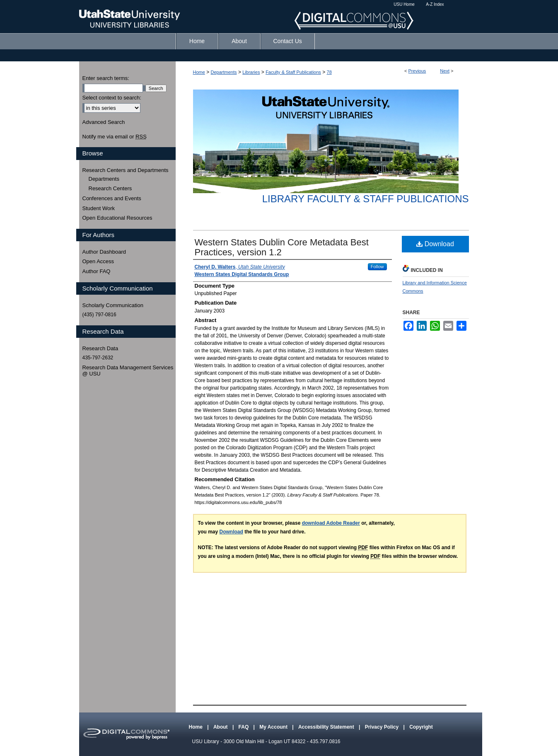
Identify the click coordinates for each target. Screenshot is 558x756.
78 (329, 72)
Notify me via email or (114, 136)
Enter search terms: (105, 78)
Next (444, 70)
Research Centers (110, 188)
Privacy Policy (382, 727)
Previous (417, 70)
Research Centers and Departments (125, 170)
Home (199, 72)
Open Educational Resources (117, 218)
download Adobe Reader (331, 523)
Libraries (251, 72)
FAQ (244, 727)
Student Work (98, 208)
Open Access (98, 261)
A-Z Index (435, 4)
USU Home (404, 4)
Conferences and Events (111, 198)
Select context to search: (111, 97)
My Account (274, 727)
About (221, 727)
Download (435, 243)
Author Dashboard (104, 252)
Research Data (100, 348)
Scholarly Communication (112, 305)
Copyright (421, 727)
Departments (224, 72)
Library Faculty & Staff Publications (365, 198)
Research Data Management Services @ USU (128, 370)
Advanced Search (103, 122)
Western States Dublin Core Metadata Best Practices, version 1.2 (282, 247)
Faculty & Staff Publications (293, 72)
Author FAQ (96, 271)
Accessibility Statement (326, 727)
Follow (377, 266)
